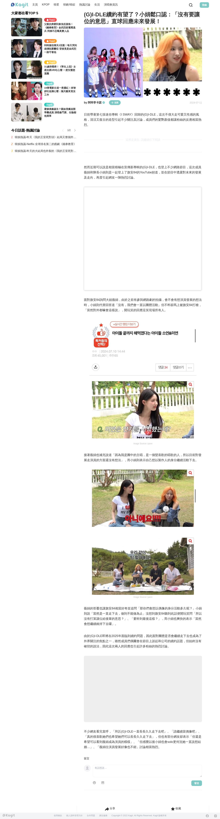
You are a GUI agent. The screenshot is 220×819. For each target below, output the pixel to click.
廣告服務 (103, 815)
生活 (97, 4)
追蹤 (114, 102)
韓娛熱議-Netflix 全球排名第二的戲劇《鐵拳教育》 (45, 144)
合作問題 (91, 815)
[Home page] (19, 5)
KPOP (46, 4)
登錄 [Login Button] (204, 5)
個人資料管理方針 (74, 815)
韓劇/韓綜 (69, 4)
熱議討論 (84, 4)
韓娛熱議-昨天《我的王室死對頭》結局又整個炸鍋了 (46, 137)
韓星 (56, 4)
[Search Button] (191, 5)
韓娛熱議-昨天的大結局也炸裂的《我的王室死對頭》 (46, 150)
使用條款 (58, 815)
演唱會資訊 (111, 4)
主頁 (35, 4)
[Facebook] (207, 816)
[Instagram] (215, 816)
